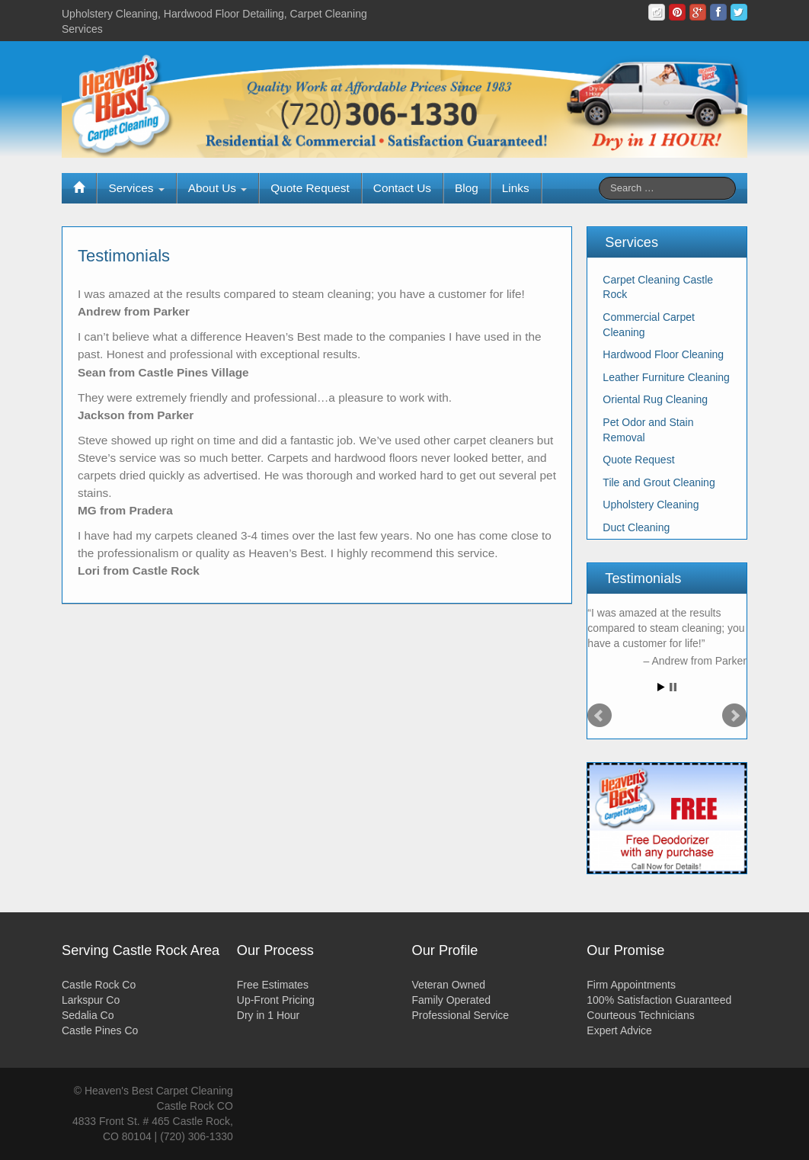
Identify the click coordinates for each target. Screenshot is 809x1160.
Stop (673, 687)
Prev (599, 715)
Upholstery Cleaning (651, 504)
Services (136, 187)
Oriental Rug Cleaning (655, 399)
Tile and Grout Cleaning (659, 482)
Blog (466, 187)
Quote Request (310, 187)
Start (661, 687)
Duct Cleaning (636, 527)
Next (734, 715)
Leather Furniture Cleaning (666, 377)
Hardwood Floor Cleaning (663, 354)
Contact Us (402, 187)
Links (515, 187)
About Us (218, 187)
